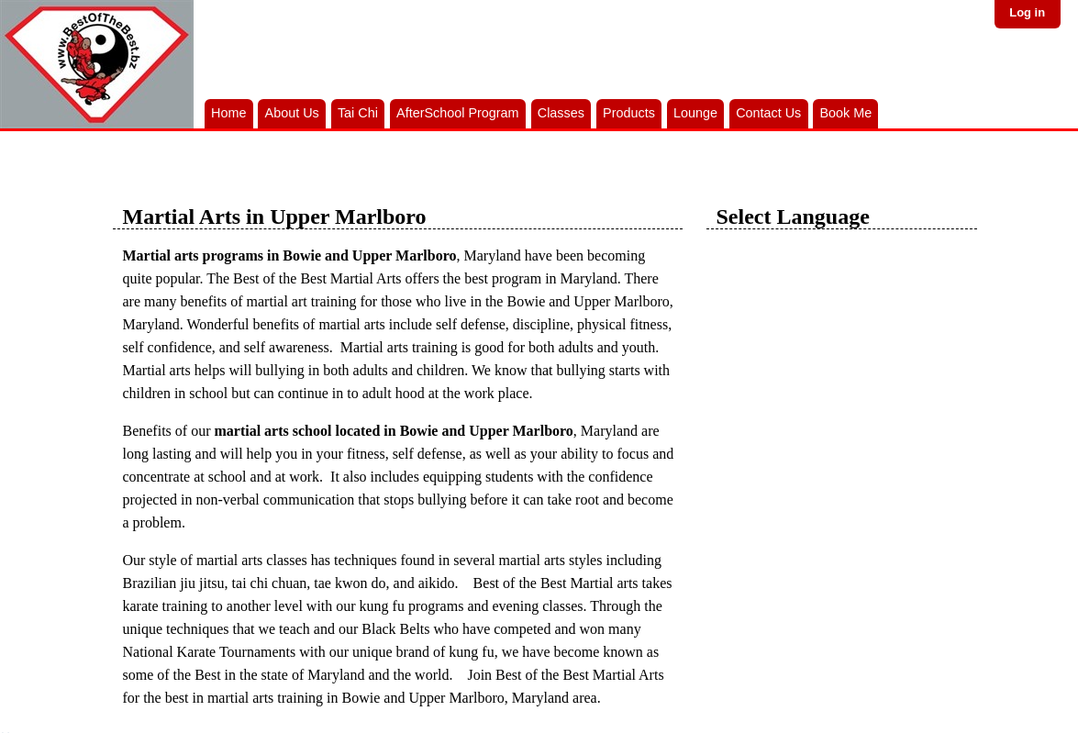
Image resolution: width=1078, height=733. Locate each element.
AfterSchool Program (457, 113)
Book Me (845, 113)
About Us (292, 113)
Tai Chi (358, 113)
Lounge (695, 113)
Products (629, 113)
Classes (561, 113)
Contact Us (768, 113)
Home (228, 113)
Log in (1027, 12)
